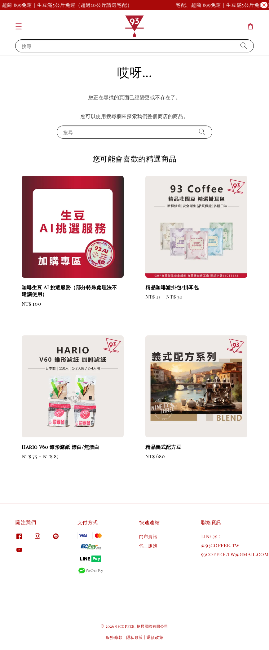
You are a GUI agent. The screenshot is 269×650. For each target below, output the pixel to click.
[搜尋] (244, 46)
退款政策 (155, 637)
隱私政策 (134, 637)
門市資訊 (148, 536)
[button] (18, 26)
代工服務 (148, 545)
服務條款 (114, 637)
